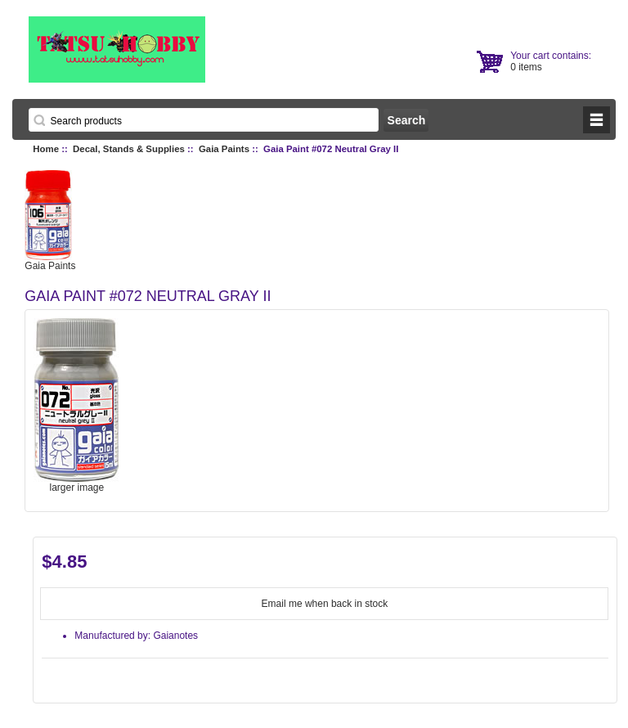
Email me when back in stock (325, 603)
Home (46, 149)
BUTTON (596, 119)
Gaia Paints (224, 149)
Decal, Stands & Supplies (129, 149)
